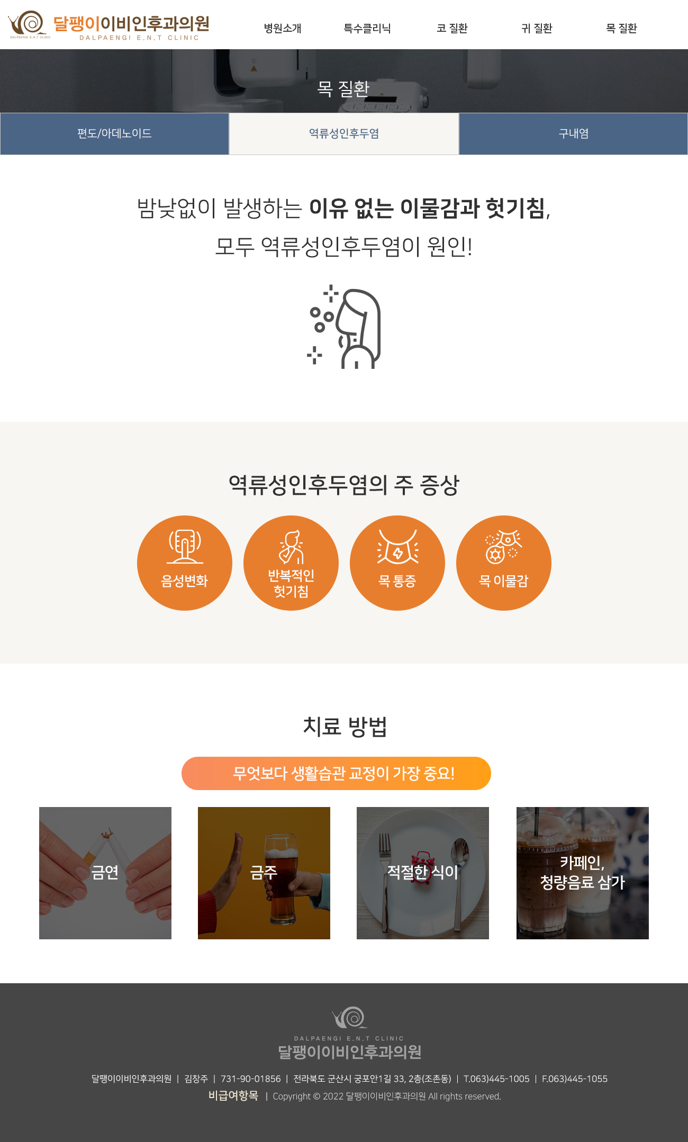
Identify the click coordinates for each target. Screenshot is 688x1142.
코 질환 (452, 28)
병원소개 (283, 28)
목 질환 (621, 28)
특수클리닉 (367, 28)
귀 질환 (537, 28)
